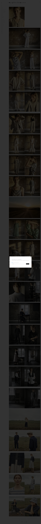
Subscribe (13, 262)
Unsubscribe (17, 262)
